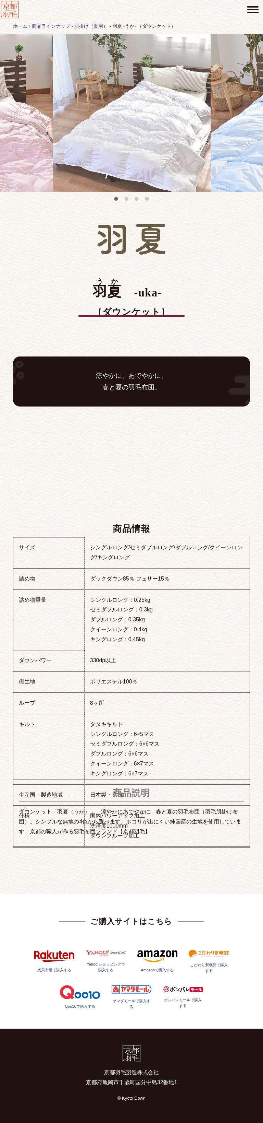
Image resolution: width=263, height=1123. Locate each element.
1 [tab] (116, 198)
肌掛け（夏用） (91, 26)
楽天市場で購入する (54, 985)
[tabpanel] (132, 113)
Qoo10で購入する (80, 1021)
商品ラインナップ (51, 26)
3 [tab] (136, 198)
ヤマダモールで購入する (132, 1021)
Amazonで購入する (157, 986)
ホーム (20, 26)
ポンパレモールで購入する (183, 1021)
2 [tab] (126, 198)
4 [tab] (146, 198)
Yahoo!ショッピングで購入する (106, 985)
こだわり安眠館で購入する (209, 985)
